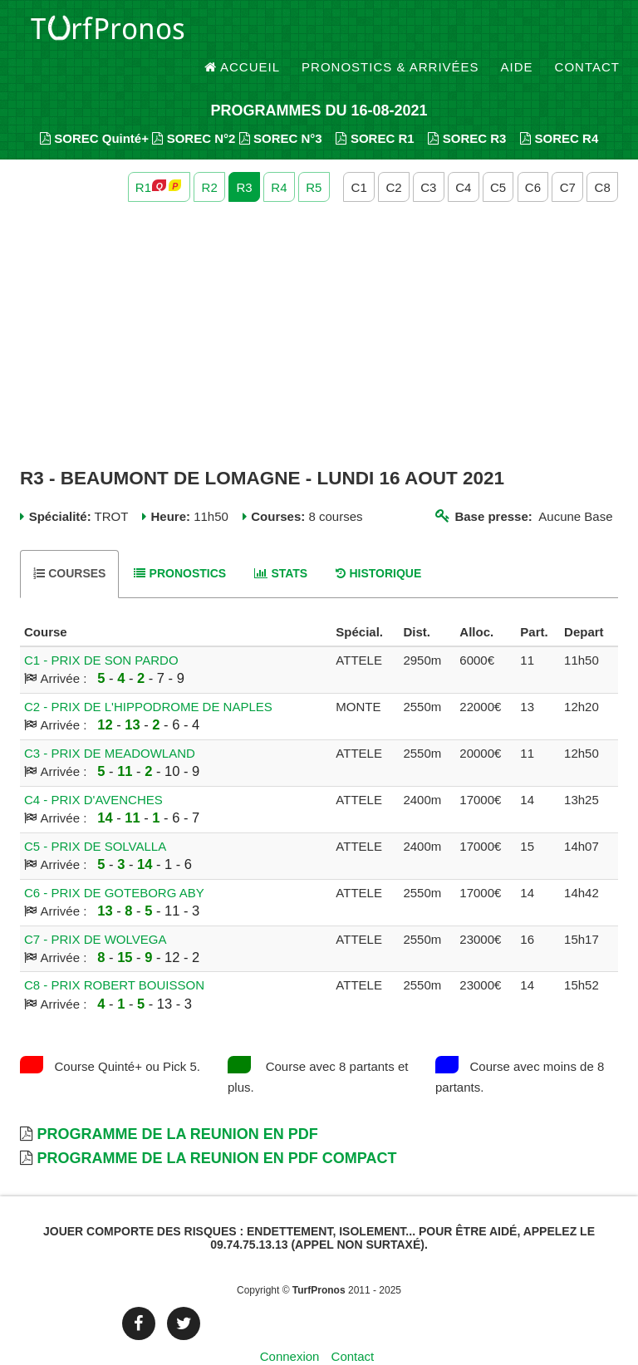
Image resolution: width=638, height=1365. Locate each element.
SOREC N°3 (280, 108)
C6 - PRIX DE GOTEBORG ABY (114, 863)
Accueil (242, 33)
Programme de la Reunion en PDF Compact (216, 1129)
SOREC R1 (375, 108)
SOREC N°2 (193, 108)
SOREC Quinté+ (94, 108)
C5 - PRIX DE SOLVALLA (95, 816)
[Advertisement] (319, 305)
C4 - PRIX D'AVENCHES (93, 770)
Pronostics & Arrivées (390, 33)
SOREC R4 (559, 108)
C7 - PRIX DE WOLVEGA (95, 909)
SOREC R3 (467, 108)
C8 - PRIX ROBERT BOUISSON (114, 956)
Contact (587, 33)
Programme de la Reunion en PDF (177, 1104)
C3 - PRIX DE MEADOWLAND (109, 723)
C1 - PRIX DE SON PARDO (101, 630)
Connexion (290, 1327)
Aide (517, 33)
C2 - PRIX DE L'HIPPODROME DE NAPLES (148, 677)
